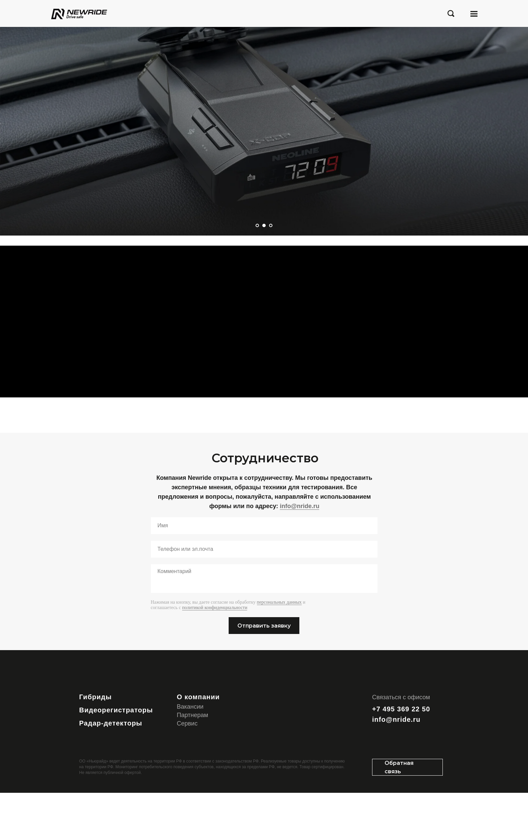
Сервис (187, 745)
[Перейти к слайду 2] (264, 225)
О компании (198, 719)
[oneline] (264, 571)
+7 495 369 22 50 (401, 731)
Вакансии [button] (190, 728)
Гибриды (95, 719)
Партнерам (192, 737)
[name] (264, 548)
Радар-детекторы (110, 745)
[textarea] (264, 601)
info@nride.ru (300, 528)
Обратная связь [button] (399, 789)
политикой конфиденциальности (215, 630)
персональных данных (279, 624)
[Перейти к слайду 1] (257, 225)
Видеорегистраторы (116, 732)
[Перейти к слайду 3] (270, 225)
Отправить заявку (264, 648)
